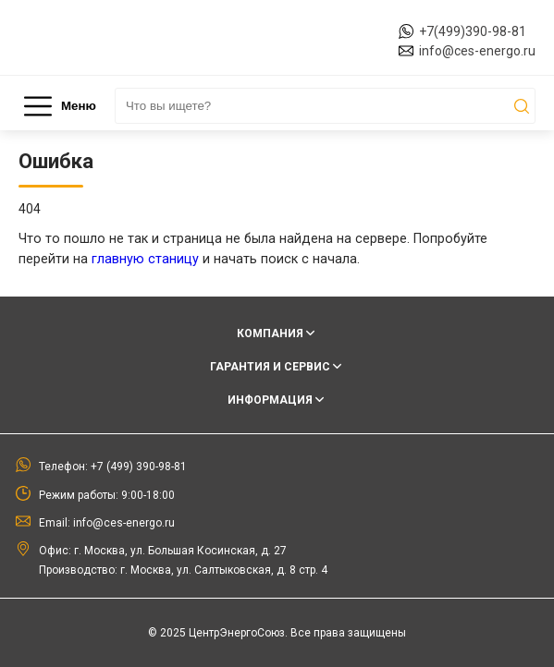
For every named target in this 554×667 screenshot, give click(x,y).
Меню (60, 106)
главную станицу (145, 259)
